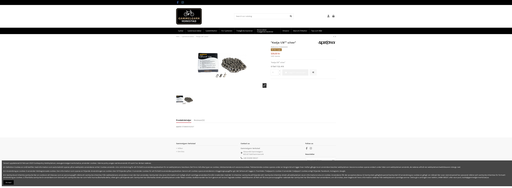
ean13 (178, 127)
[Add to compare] (313, 72)
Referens (274, 47)
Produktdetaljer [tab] (183, 120)
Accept (9, 182)
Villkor (180, 148)
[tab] (199, 121)
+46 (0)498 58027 (250, 158)
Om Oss (181, 151)
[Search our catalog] (291, 16)
